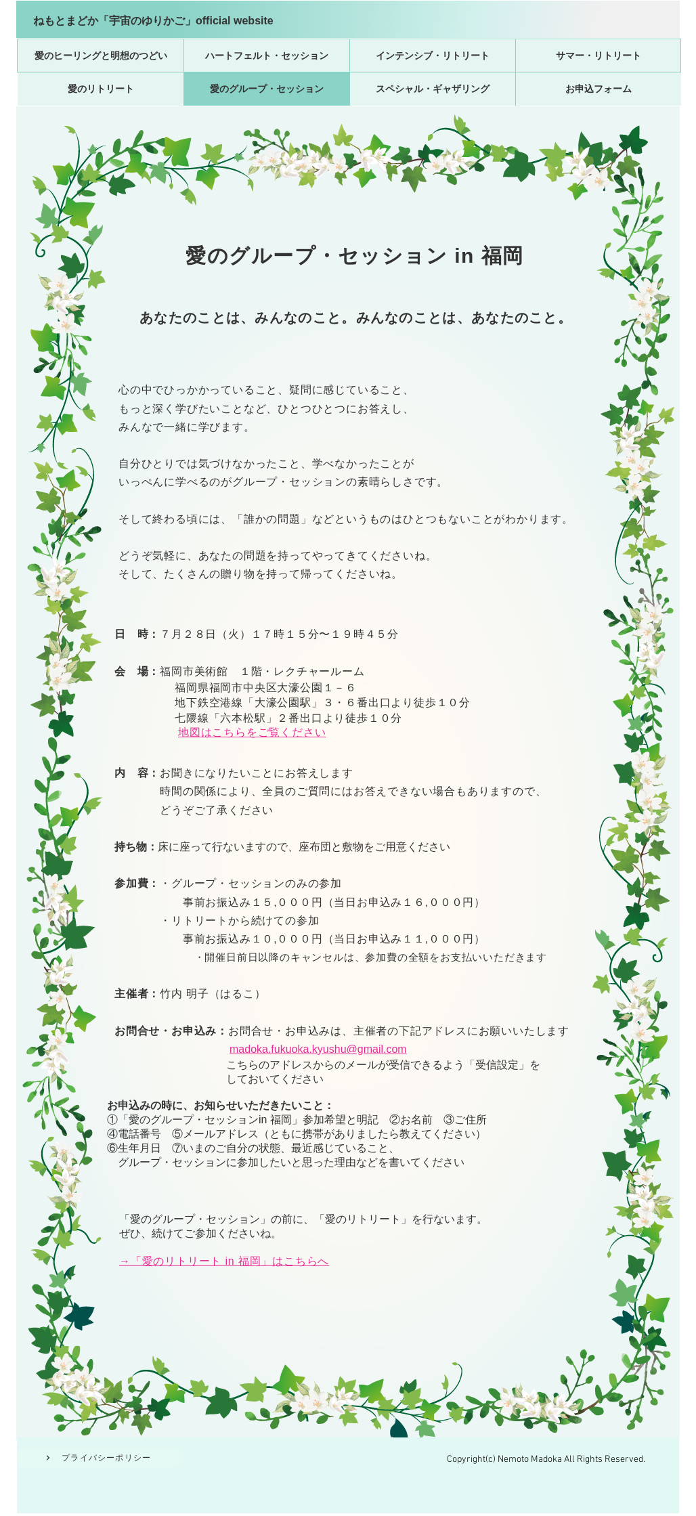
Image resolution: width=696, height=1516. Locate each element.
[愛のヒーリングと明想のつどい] (100, 55)
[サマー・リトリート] (598, 55)
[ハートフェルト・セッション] (266, 55)
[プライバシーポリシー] (98, 1458)
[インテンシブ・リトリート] (432, 55)
